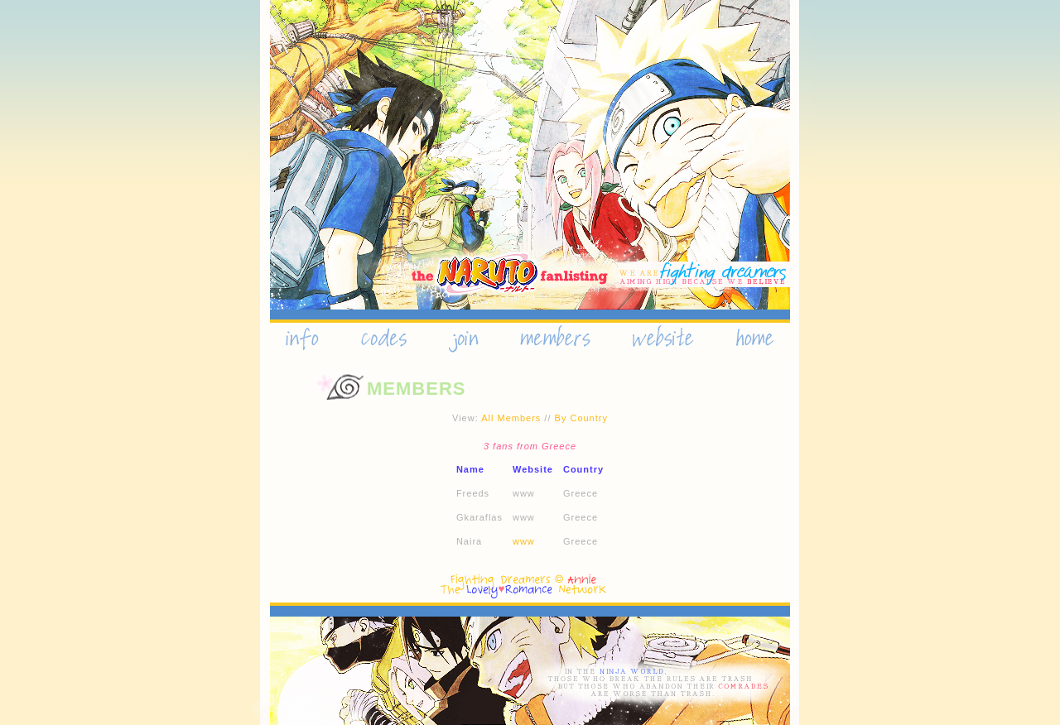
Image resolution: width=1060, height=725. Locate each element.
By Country (581, 418)
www (524, 541)
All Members (511, 418)
